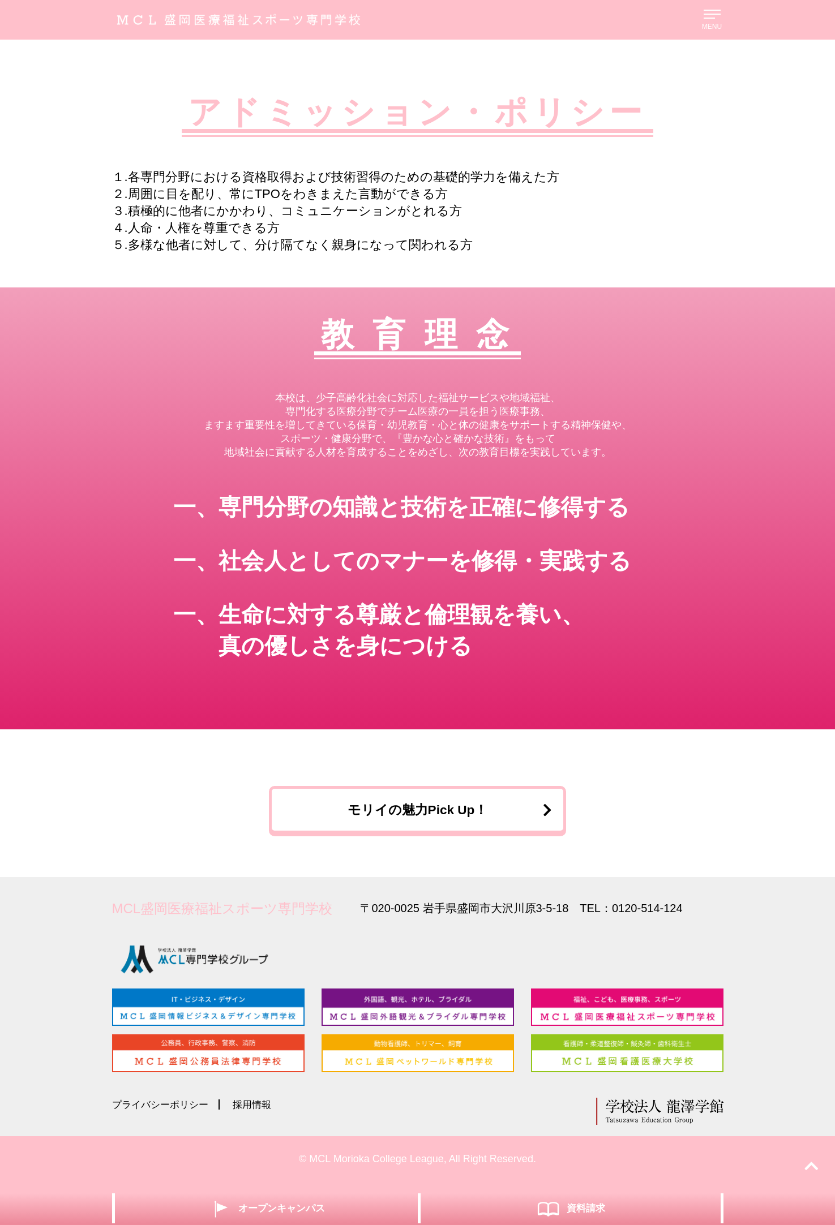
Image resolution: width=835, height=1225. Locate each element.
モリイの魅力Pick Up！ (446, 813)
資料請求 (570, 1208)
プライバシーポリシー (163, 1113)
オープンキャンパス (266, 1208)
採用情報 (258, 1113)
